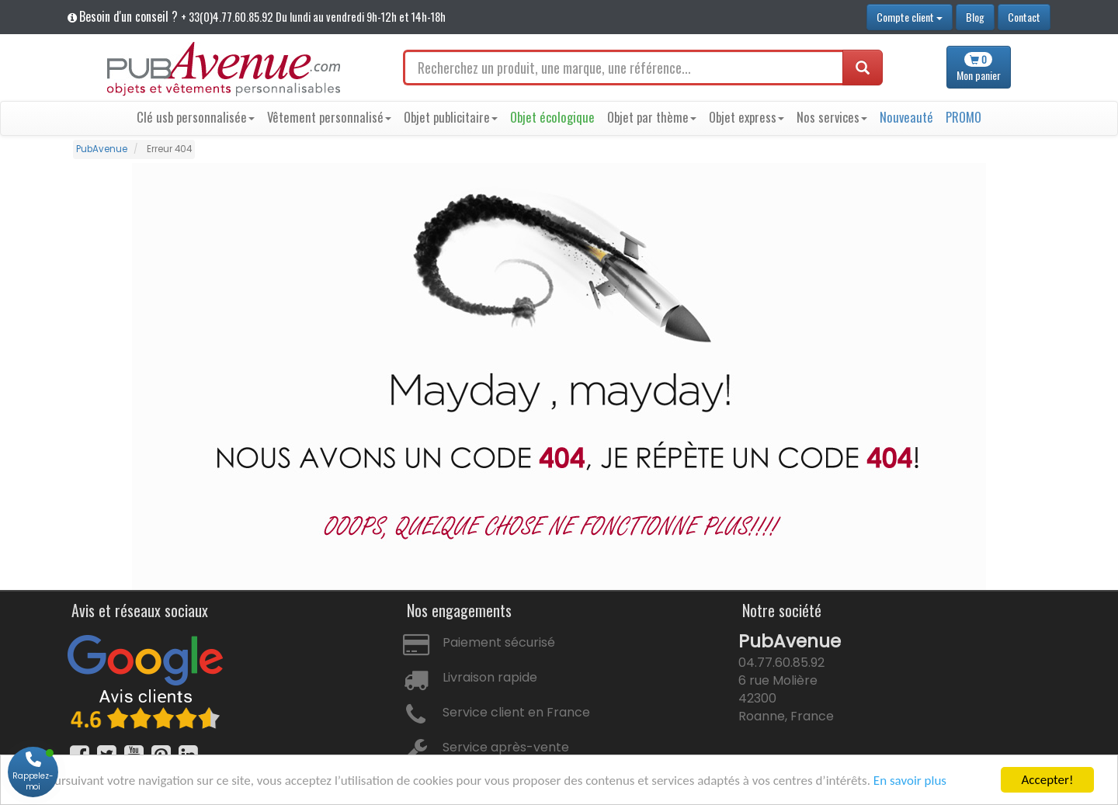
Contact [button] (1024, 17)
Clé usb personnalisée (196, 117)
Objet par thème (651, 117)
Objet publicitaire (451, 117)
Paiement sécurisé (499, 642)
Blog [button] (975, 17)
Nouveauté (906, 117)
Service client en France (516, 712)
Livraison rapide (490, 677)
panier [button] (979, 67)
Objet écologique (552, 117)
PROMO (963, 117)
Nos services (832, 117)
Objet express (746, 117)
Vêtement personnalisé (329, 117)
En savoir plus (909, 780)
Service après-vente (506, 747)
